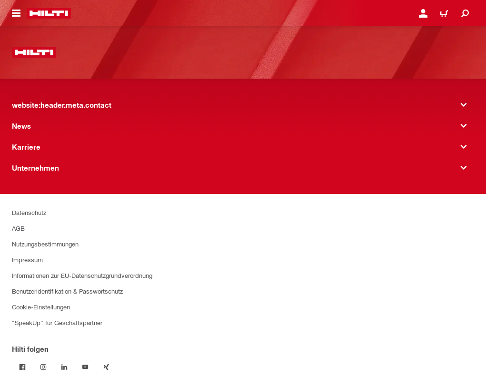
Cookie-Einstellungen (41, 306)
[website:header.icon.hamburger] (16, 13)
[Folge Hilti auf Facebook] (22, 367)
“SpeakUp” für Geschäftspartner (57, 322)
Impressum (27, 259)
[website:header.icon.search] (465, 13)
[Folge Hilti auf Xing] (106, 367)
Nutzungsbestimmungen (45, 243)
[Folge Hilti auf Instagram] (43, 367)
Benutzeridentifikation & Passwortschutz (67, 291)
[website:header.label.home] (49, 13)
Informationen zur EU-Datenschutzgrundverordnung (82, 275)
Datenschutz (29, 212)
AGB (18, 228)
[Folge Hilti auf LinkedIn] (64, 367)
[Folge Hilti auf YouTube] (85, 367)
